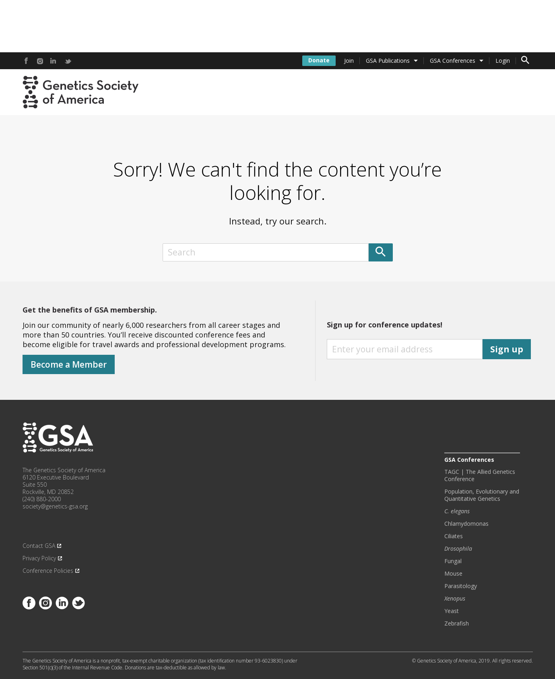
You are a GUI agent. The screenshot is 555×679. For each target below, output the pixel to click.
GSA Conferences (452, 60)
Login (502, 60)
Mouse (453, 573)
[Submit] (381, 252)
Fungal (453, 561)
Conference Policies (48, 570)
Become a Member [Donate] (69, 364)
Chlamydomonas (466, 523)
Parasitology (460, 586)
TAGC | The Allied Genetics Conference (479, 475)
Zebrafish (456, 623)
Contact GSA (39, 545)
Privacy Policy (39, 558)
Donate (319, 60)
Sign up (506, 349)
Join (349, 60)
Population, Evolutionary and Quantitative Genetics (481, 495)
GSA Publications (388, 60)
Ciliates (453, 536)
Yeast (451, 611)
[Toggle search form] (525, 60)
